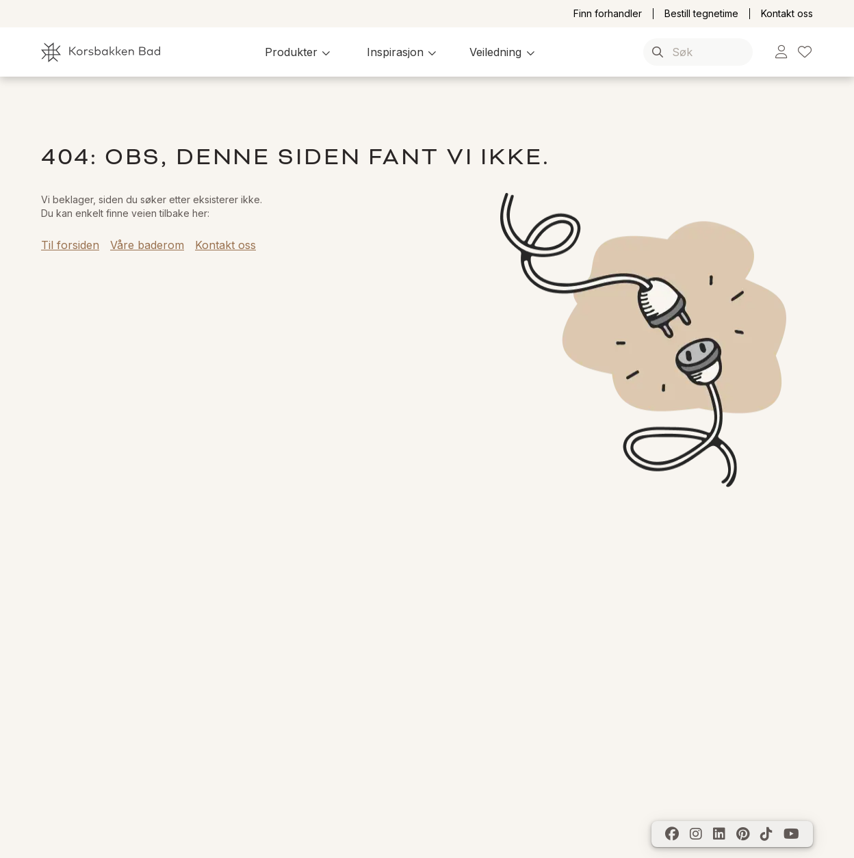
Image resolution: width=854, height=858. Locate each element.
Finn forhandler (607, 13)
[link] (781, 52)
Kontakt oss (787, 13)
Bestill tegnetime (701, 13)
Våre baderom (147, 245)
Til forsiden (70, 245)
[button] (299, 52)
